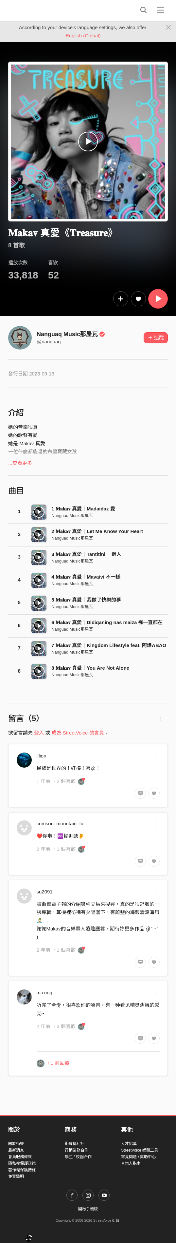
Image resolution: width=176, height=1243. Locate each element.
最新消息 (16, 1150)
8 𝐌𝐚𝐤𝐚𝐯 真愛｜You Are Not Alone (90, 668)
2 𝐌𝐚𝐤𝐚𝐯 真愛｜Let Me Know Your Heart (97, 531)
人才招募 (129, 1143)
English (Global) (83, 35)
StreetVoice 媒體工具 (139, 1150)
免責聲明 (16, 1176)
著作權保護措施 (22, 1170)
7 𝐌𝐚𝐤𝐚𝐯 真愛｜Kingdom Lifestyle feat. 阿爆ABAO (108, 645)
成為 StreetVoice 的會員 (78, 733)
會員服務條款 (20, 1157)
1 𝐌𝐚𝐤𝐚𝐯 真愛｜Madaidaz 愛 (83, 508)
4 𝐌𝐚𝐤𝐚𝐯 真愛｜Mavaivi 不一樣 (85, 577)
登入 (39, 733)
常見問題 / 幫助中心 (138, 1157)
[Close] (168, 27)
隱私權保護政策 (22, 1163)
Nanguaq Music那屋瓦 (71, 334)
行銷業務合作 (76, 1150)
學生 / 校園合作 (78, 1157)
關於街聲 (16, 1143)
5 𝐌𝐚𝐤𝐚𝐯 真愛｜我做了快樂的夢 (86, 599)
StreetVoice (35, 10)
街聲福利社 (74, 1143)
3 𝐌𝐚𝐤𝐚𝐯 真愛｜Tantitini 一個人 (86, 554)
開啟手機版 (88, 1209)
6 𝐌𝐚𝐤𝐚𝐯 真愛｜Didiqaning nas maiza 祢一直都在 (107, 622)
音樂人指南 (131, 1163)
